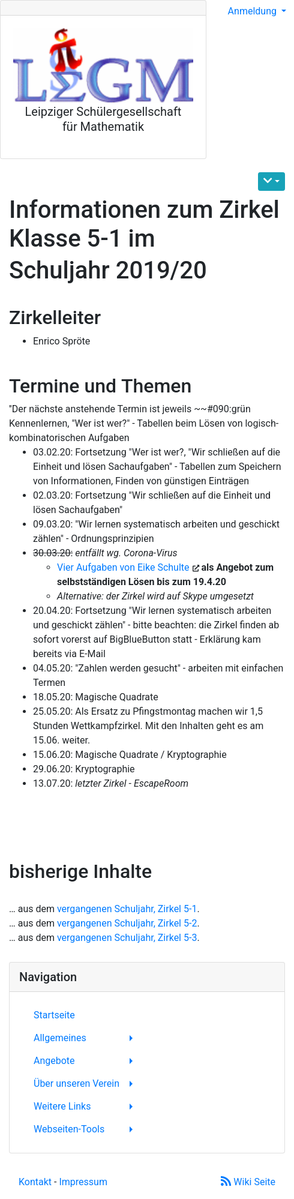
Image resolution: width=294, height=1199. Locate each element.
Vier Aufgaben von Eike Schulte (124, 567)
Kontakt (35, 1182)
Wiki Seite (248, 1182)
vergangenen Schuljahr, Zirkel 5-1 (127, 909)
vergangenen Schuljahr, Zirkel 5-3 (127, 937)
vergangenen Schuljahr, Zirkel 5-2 (127, 923)
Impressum (83, 1182)
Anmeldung (253, 11)
